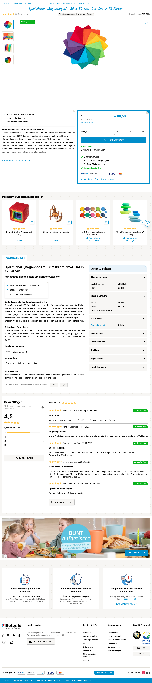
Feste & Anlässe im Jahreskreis (62, 3)
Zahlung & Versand (90, 640)
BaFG (67, 680)
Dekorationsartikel (86, 3)
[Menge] (130, 131)
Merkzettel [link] (87, 650)
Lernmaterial (41, 3)
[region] (76, 327)
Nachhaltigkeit (114, 643)
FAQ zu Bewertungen (24, 458)
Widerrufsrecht (37, 680)
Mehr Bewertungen (61, 502)
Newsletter (87, 633)
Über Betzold (113, 633)
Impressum (6, 680)
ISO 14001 (141, 648)
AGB (27, 680)
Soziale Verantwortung (117, 640)
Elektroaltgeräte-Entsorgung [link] (89, 655)
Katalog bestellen (90, 636)
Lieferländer (88, 643)
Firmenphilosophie (115, 636)
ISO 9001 (141, 654)
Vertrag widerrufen (104, 672)
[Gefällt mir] (54, 385)
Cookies (87, 680)
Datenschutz (18, 680)
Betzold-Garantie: (98, 325)
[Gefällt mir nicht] (64, 385)
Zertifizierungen (114, 647)
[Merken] (147, 22)
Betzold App (88, 647)
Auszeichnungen (114, 650)
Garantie (86, 660)
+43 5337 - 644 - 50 (128, 599)
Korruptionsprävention (54, 680)
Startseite (6, 3)
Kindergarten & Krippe (23, 3)
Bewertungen (77, 680)
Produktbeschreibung (15, 258)
